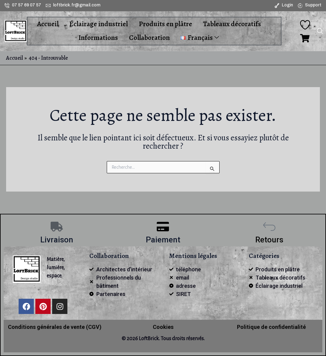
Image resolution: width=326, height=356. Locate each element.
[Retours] (269, 226)
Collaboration (149, 37)
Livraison (56, 239)
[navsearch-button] (320, 31)
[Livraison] (57, 226)
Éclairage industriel (98, 24)
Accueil (48, 24)
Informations (98, 37)
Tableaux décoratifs (231, 24)
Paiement (163, 239)
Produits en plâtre (165, 24)
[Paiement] (163, 226)
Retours (269, 239)
